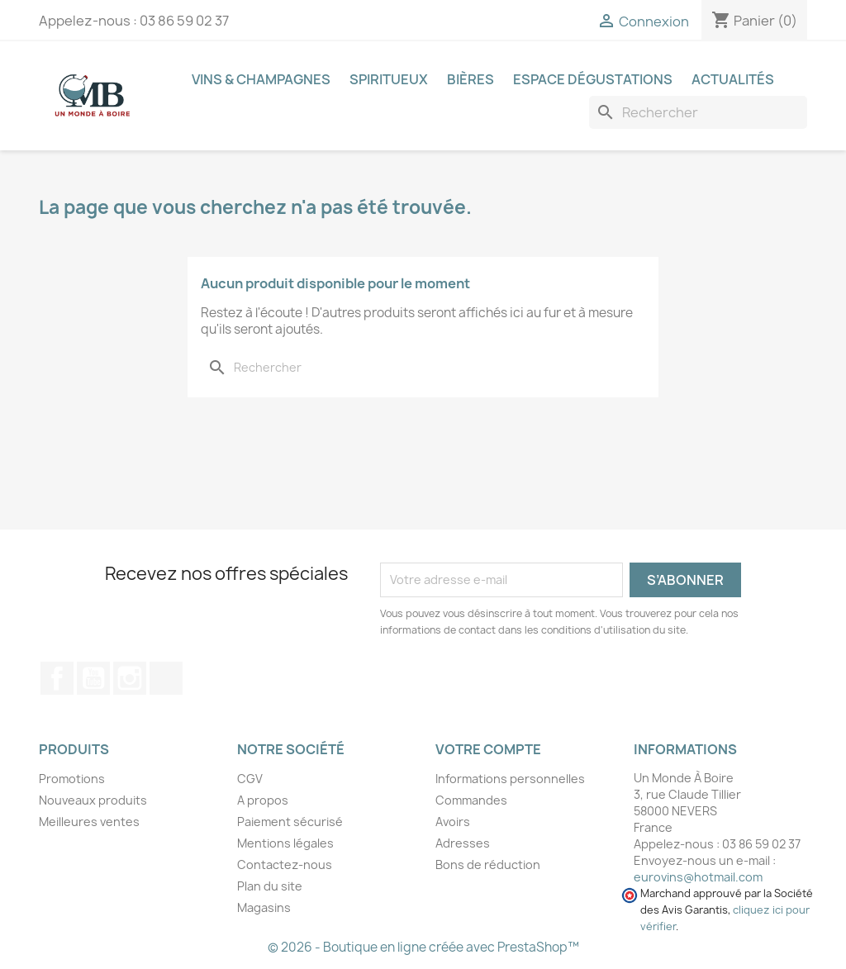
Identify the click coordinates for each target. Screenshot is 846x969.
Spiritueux (388, 79)
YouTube (93, 678)
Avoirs (452, 821)
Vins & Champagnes (261, 79)
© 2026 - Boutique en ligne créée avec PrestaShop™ (423, 947)
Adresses (462, 843)
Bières (470, 79)
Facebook (57, 678)
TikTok (166, 678)
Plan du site (269, 886)
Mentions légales (285, 843)
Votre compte (488, 749)
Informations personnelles (510, 778)
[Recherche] (698, 112)
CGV (250, 778)
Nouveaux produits (93, 800)
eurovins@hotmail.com (698, 877)
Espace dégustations (593, 79)
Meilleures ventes (89, 821)
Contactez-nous (284, 864)
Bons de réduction (487, 864)
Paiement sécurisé (290, 821)
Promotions (72, 778)
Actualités (733, 79)
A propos (262, 800)
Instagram (129, 678)
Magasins (264, 907)
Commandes (471, 800)
